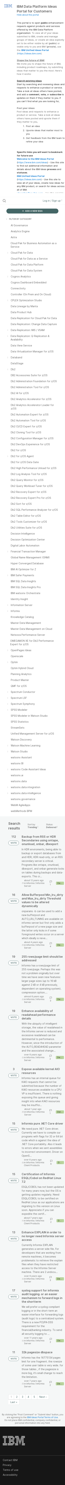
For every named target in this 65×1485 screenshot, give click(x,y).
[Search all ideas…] (20, 201)
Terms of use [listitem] (10, 1469)
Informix (30, 883)
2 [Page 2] (17, 1396)
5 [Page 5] (34, 1396)
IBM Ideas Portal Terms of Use (42, 1417)
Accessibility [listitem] (10, 1474)
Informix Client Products (34, 1164)
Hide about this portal (28, 14)
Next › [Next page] (43, 1396)
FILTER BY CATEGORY (19, 219)
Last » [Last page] (13, 1402)
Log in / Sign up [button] (52, 200)
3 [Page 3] (22, 1396)
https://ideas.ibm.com (29, 53)
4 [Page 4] (28, 1396)
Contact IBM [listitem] (10, 1460)
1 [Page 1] (11, 1396)
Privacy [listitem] (7, 1464)
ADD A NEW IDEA (32, 211)
